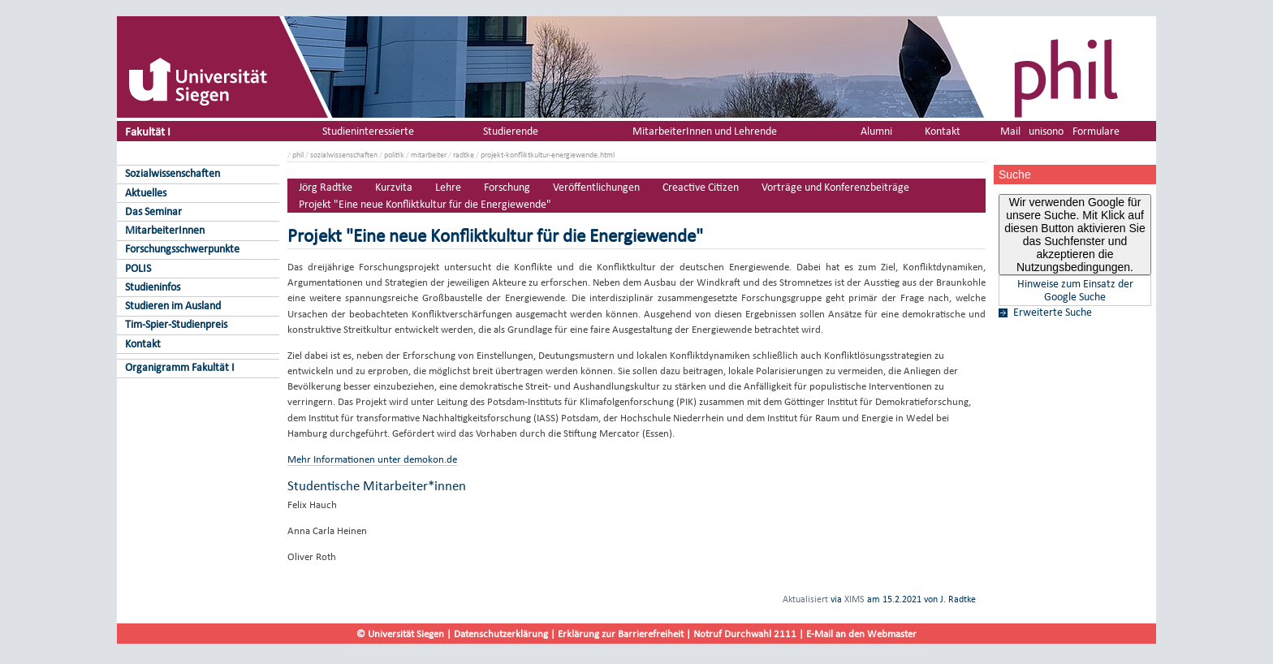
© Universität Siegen (400, 633)
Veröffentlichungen (596, 187)
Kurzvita (393, 187)
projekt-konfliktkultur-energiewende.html (548, 154)
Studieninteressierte (368, 131)
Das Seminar (153, 211)
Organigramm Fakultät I (180, 367)
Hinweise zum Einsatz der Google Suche (1075, 291)
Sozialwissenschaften (172, 173)
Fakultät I (147, 131)
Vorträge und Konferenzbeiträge (835, 187)
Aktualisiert (805, 599)
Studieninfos (152, 287)
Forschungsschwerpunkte (182, 249)
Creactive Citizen (700, 187)
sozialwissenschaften (344, 154)
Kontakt (143, 344)
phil (298, 154)
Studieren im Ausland (173, 306)
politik (394, 154)
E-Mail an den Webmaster (861, 633)
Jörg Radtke (325, 187)
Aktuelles (145, 193)
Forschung (507, 187)
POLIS (138, 268)
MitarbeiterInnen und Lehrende (704, 131)
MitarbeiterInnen (165, 230)
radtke (463, 154)
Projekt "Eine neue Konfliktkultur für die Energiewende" (425, 204)
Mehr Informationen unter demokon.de (372, 459)
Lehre (448, 187)
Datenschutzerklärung (501, 633)
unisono (1046, 131)
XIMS (854, 599)
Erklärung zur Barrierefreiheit (621, 633)
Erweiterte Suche (1052, 312)
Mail (1010, 131)
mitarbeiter (429, 154)
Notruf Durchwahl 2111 (744, 633)
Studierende (510, 131)
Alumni (876, 131)
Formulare (1096, 131)
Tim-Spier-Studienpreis (176, 324)
